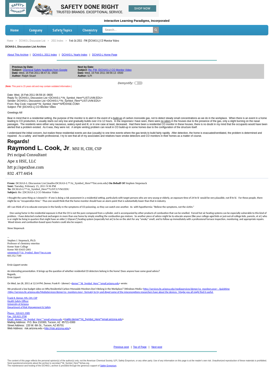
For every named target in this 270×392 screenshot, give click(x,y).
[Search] (156, 30)
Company (35, 31)
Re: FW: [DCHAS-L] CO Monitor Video (110, 69)
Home (14, 30)
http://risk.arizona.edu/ (57, 328)
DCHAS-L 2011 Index (45, 54)
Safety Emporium (108, 366)
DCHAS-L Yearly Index (74, 54)
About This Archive (17, 54)
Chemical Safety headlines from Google (45, 69)
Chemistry (89, 31)
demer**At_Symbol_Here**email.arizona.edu (95, 283)
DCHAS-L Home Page (104, 54)
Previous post (121, 347)
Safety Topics (62, 31)
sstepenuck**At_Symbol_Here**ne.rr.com (29, 252)
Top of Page (140, 347)
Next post (156, 347)
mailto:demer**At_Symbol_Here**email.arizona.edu (93, 319)
